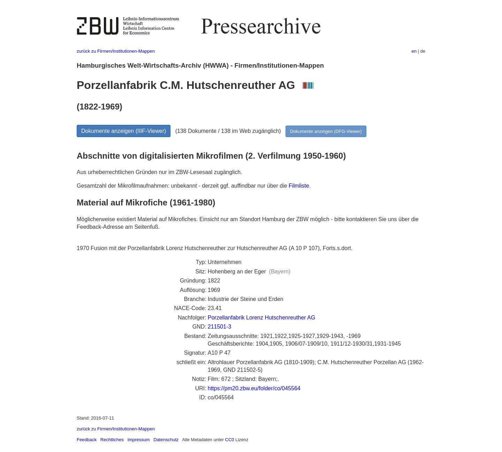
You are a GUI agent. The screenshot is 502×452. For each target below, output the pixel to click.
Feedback (87, 439)
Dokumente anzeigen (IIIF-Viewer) (123, 131)
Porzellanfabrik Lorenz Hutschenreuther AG (261, 318)
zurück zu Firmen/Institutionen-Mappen (116, 51)
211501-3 (219, 327)
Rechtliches (112, 439)
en (414, 51)
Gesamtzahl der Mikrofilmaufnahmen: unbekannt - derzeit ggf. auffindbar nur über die (183, 186)
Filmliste (299, 186)
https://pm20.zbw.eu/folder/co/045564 (254, 388)
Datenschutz (165, 439)
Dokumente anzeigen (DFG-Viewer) (326, 131)
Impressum (138, 439)
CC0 (229, 439)
